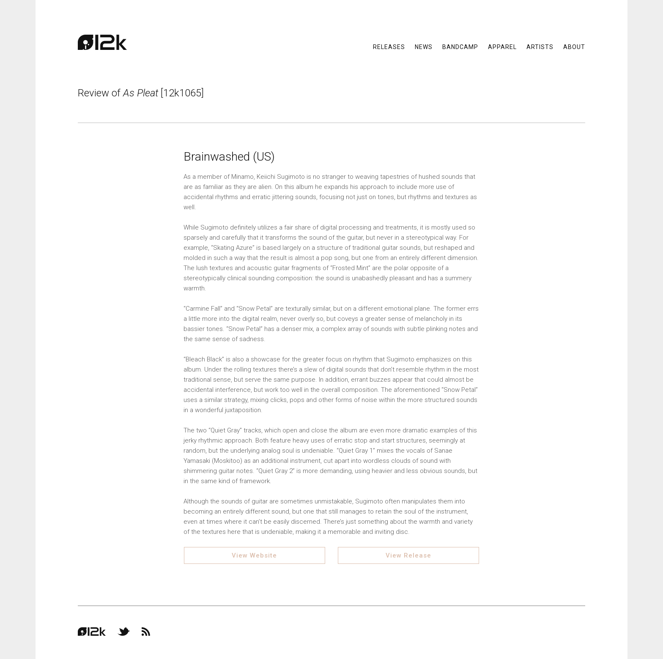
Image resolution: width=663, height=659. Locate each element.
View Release (408, 555)
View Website (254, 555)
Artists (539, 46)
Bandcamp (460, 46)
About (574, 46)
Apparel (502, 46)
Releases (389, 46)
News (424, 46)
